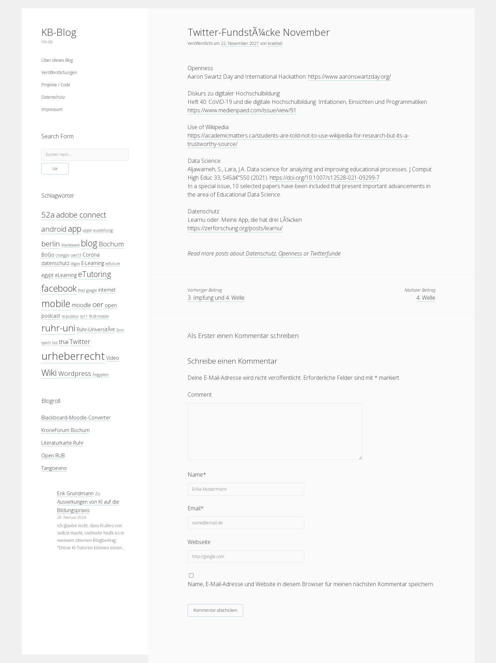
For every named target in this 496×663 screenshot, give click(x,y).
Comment (200, 394)
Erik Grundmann (75, 493)
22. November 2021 (240, 43)
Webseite (199, 542)
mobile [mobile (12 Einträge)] (55, 303)
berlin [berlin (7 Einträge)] (50, 243)
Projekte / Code (55, 85)
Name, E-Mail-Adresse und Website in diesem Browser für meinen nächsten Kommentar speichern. (311, 584)
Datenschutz (53, 97)
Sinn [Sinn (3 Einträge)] (120, 329)
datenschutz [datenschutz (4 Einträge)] (55, 263)
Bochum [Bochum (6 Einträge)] (111, 243)
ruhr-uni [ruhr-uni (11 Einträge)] (58, 327)
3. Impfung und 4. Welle (216, 297)
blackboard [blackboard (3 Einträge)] (70, 245)
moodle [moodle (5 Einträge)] (81, 305)
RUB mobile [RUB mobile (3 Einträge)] (99, 316)
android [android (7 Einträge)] (54, 229)
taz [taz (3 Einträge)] (55, 342)
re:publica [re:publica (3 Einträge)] (70, 316)
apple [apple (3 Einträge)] (87, 230)
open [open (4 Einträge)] (111, 305)
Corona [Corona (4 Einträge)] (91, 254)
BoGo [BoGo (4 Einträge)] (47, 254)
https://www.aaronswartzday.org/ (349, 76)
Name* (197, 474)
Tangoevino (54, 468)
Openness (290, 253)
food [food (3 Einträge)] (81, 290)
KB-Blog (58, 32)
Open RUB (53, 455)
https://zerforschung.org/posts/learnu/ (235, 228)
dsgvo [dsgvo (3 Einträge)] (75, 263)
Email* (196, 508)
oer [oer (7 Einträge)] (98, 304)
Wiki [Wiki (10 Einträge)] (49, 372)
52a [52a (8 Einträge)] (48, 215)
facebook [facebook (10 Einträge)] (59, 288)
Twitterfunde (325, 253)
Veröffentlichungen (59, 72)
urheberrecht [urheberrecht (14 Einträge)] (73, 356)
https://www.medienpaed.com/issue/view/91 (242, 110)
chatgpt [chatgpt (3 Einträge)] (62, 255)
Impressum (52, 109)
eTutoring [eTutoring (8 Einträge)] (94, 274)
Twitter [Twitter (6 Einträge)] (80, 341)
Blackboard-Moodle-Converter (75, 417)
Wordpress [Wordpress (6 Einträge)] (74, 373)
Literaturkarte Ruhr (62, 442)
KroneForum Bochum (65, 430)
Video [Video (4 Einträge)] (112, 357)
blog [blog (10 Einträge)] (89, 243)
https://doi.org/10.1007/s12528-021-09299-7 (325, 177)
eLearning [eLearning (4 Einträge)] (66, 275)
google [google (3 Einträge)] (91, 290)
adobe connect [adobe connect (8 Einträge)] (81, 215)
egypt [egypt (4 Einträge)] (47, 275)
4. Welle (425, 297)
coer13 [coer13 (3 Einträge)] (75, 255)
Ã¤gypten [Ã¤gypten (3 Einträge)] (101, 374)
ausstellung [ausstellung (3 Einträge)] (103, 230)
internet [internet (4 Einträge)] (107, 289)
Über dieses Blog (57, 60)
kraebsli (275, 43)
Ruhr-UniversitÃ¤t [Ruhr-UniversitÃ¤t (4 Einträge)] (96, 329)
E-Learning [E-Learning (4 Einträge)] (92, 263)
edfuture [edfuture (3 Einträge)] (113, 263)
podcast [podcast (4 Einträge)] (50, 315)
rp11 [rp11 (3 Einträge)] (84, 316)
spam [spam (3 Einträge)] (46, 342)
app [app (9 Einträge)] (74, 228)
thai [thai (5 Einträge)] (63, 342)
